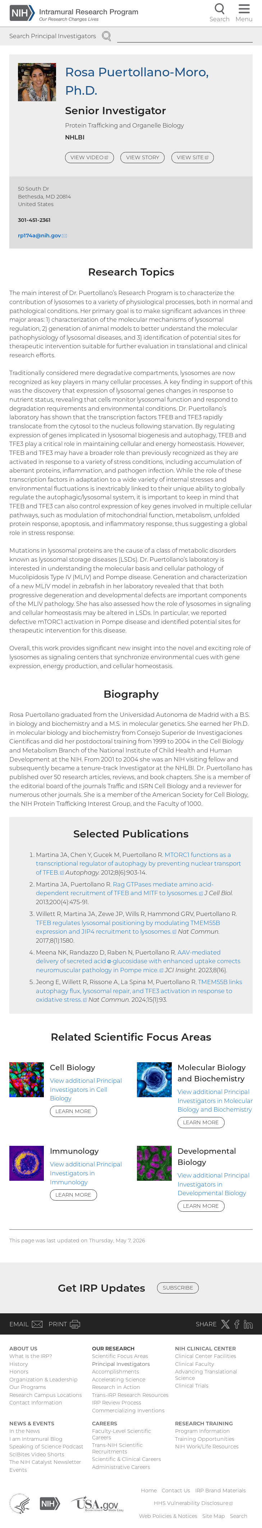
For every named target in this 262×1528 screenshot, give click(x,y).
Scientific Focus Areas (120, 1356)
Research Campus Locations (45, 1395)
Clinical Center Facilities (205, 1356)
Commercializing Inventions (128, 1410)
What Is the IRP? (30, 1356)
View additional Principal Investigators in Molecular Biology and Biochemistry (215, 1100)
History (18, 1364)
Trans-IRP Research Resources (130, 1395)
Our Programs (27, 1387)
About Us (23, 1348)
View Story (142, 157)
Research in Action (116, 1387)
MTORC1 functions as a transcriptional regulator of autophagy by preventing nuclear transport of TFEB (138, 863)
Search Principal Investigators (52, 36)
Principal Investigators (121, 1364)
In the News (24, 1431)
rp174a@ (42, 235)
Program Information (202, 1431)
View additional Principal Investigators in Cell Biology (86, 1089)
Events (18, 1470)
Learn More (73, 1111)
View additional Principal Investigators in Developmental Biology (213, 1184)
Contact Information (35, 1402)
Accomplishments (115, 1371)
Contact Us (176, 1490)
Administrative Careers (121, 1467)
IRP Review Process (116, 1402)
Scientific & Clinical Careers (126, 1459)
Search (239, 1516)
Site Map (213, 1516)
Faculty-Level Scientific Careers (121, 1434)
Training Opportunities (204, 1439)
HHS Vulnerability (193, 1503)
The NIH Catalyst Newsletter (45, 1462)
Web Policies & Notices (168, 1516)
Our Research (113, 1348)
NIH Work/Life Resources (207, 1446)
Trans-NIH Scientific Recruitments (117, 1448)
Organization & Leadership (43, 1379)
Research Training (204, 1423)
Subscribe (178, 1287)
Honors (18, 1371)
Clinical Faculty (194, 1364)
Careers (104, 1423)
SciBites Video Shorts (36, 1454)
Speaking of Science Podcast (46, 1446)
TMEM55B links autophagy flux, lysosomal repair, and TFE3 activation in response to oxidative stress (139, 990)
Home (149, 1490)
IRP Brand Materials (220, 1490)
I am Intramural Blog (36, 1439)
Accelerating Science (118, 1379)
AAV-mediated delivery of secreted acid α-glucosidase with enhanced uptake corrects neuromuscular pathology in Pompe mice (138, 961)
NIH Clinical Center (205, 1348)
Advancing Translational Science (206, 1374)
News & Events (31, 1423)
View (92, 158)
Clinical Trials (191, 1385)
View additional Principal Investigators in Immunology (86, 1173)
